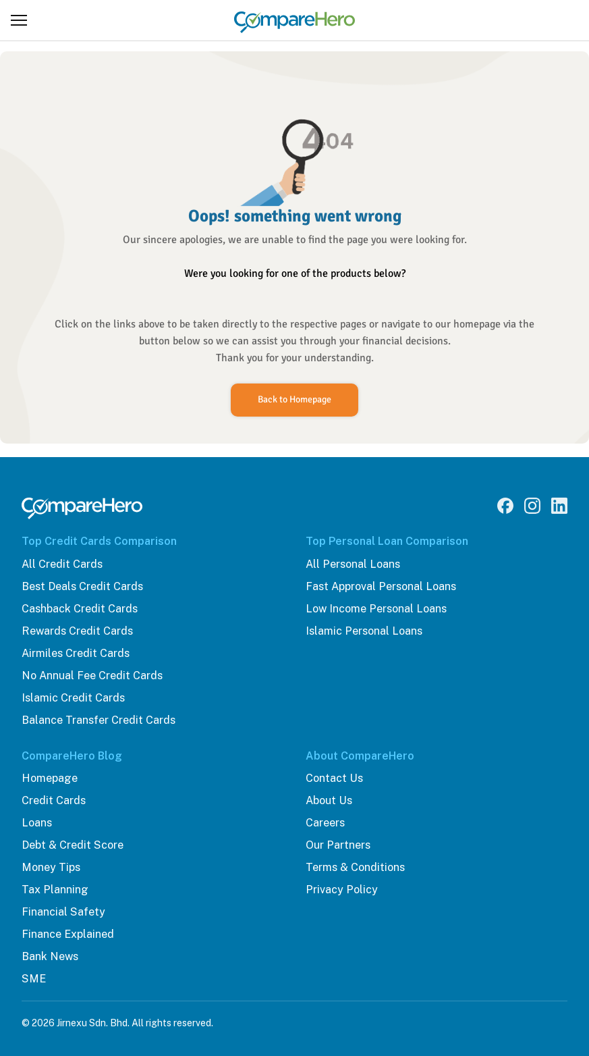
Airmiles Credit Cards (76, 653)
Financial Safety (63, 911)
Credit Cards (54, 800)
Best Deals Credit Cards (82, 586)
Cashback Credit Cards (80, 608)
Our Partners (338, 845)
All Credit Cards (62, 564)
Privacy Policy (342, 889)
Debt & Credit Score (72, 845)
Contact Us (334, 778)
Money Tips (51, 867)
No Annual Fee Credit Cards (92, 675)
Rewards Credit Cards (77, 631)
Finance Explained (68, 934)
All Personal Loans (353, 564)
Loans (37, 822)
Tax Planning (55, 889)
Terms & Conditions (355, 867)
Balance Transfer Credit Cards (98, 720)
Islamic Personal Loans (364, 631)
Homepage (50, 778)
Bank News (50, 956)
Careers (325, 822)
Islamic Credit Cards (73, 697)
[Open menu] (19, 20)
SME (34, 978)
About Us (329, 800)
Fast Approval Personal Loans (381, 586)
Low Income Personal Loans (376, 608)
